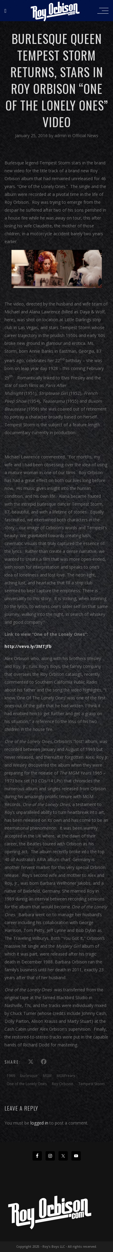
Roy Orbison (62, 1083)
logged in (39, 1123)
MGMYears (66, 1075)
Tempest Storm (91, 1083)
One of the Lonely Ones (27, 1083)
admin (61, 135)
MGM (47, 1075)
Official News (85, 135)
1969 (11, 1075)
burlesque (29, 1075)
